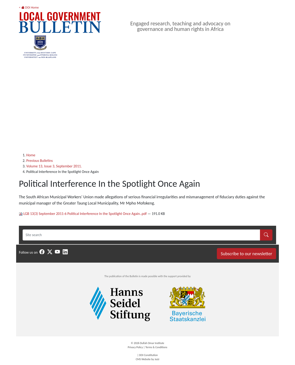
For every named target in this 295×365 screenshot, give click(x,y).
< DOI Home (29, 7)
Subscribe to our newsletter (246, 253)
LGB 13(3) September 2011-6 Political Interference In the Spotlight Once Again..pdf (83, 213)
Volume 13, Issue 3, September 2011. (54, 166)
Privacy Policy (135, 347)
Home (30, 155)
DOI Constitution (148, 355)
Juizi (157, 359)
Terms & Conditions (156, 347)
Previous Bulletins (39, 160)
